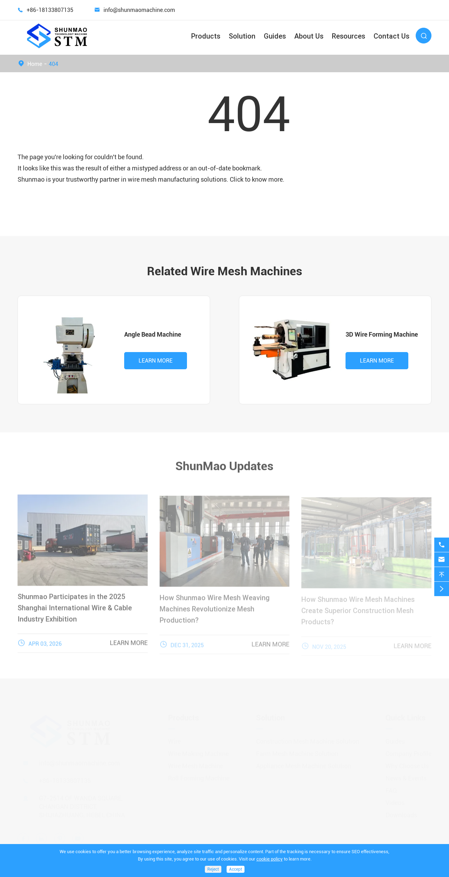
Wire (174, 738)
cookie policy (269, 859)
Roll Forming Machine (198, 775)
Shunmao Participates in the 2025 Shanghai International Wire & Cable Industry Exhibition (75, 611)
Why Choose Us (407, 763)
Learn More (156, 360)
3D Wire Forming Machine (382, 334)
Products (205, 36)
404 (53, 64)
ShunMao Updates (224, 463)
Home (34, 64)
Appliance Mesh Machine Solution (303, 763)
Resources (348, 36)
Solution (242, 36)
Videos (395, 799)
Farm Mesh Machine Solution (297, 750)
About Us (308, 36)
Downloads (401, 812)
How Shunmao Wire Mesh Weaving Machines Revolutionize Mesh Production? (215, 612)
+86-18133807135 (50, 10)
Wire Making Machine (198, 750)
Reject (213, 869)
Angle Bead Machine (152, 334)
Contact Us (391, 36)
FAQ (391, 787)
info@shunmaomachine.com (139, 10)
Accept (235, 869)
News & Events (406, 775)
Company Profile (408, 750)
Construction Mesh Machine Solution (307, 738)
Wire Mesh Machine (195, 763)
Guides (275, 36)
